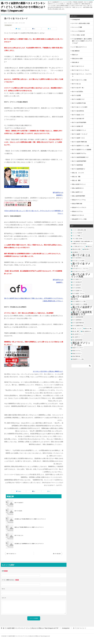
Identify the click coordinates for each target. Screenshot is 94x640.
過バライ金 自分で (19, 502)
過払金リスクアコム (77, 211)
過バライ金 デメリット (78, 66)
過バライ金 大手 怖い (78, 87)
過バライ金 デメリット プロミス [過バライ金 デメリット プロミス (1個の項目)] (79, 271)
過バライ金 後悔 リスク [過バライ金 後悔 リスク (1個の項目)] (77, 290)
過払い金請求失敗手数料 (78, 196)
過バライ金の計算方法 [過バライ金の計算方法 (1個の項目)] (76, 257)
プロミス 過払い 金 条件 (78, 35)
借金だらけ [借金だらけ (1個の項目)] (89, 246)
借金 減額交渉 (75, 50)
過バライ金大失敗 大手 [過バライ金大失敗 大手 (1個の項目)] (77, 282)
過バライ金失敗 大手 (77, 126)
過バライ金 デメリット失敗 (79, 80)
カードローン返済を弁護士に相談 (81, 23)
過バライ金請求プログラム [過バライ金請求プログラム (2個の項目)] (81, 308)
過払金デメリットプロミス (79, 207)
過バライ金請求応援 (77, 165)
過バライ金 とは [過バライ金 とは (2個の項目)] (81, 255)
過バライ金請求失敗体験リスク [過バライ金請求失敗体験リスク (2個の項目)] (81, 313)
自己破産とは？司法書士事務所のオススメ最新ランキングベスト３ (30, 519)
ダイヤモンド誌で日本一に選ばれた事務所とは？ (48, 371)
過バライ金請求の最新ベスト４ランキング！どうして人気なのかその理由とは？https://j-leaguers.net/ (22, 6)
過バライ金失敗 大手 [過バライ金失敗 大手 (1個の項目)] (76, 284)
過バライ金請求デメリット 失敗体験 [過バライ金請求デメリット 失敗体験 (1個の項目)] (79, 304)
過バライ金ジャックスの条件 (79, 107)
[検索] (81, 366)
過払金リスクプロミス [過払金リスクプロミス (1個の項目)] (76, 353)
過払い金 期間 (76, 180)
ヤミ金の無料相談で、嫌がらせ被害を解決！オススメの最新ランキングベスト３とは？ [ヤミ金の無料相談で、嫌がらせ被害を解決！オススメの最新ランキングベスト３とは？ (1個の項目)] (81, 242)
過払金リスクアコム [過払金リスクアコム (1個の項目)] (76, 350)
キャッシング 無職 (77, 27)
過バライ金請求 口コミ (78, 138)
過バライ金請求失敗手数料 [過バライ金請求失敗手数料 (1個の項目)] (77, 316)
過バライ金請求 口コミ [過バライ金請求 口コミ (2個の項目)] (81, 297)
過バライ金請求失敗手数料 (79, 161)
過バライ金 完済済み (77, 91)
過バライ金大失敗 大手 (78, 118)
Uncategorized (8, 25)
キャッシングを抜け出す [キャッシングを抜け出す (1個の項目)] (77, 232)
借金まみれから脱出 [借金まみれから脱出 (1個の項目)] (76, 249)
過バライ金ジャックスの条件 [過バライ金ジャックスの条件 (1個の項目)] (78, 260)
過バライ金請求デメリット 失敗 (80, 145)
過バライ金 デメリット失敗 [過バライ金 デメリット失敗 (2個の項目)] (80, 275)
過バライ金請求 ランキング (79, 134)
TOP (30, 628)
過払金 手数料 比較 (77, 203)
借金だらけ (75, 54)
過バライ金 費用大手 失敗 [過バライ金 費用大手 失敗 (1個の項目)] (77, 325)
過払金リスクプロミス (78, 215)
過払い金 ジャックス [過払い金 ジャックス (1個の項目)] (76, 328)
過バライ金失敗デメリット (79, 130)
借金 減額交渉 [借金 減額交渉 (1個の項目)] (75, 252)
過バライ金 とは (76, 83)
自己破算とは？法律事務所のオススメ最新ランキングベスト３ (29, 543)
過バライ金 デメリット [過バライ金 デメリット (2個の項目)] (80, 264)
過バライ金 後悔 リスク (78, 99)
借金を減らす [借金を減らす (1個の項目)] (87, 249)
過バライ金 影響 (76, 95)
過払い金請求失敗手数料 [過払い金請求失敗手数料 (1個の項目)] (77, 339)
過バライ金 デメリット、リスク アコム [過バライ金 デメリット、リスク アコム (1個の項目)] (80, 268)
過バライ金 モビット (11, 553)
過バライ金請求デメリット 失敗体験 (81, 149)
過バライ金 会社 (18, 510)
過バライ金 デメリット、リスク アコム (81, 75)
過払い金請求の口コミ (78, 188)
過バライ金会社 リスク (78, 114)
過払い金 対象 (76, 176)
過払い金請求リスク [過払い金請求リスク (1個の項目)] (76, 336)
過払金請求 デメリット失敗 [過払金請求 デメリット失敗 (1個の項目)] (78, 359)
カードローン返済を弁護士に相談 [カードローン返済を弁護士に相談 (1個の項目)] (79, 229)
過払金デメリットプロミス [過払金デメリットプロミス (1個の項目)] (77, 347)
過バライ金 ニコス (19, 535)
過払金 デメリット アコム (79, 199)
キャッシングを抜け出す (78, 31)
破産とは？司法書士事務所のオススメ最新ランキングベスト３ (29, 527)
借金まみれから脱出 (77, 58)
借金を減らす (75, 62)
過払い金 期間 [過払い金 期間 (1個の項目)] (75, 331)
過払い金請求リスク (77, 192)
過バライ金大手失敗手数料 (79, 122)
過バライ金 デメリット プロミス (80, 70)
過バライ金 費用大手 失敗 (79, 103)
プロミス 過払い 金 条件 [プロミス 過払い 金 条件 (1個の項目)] (77, 238)
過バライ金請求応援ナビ (78, 169)
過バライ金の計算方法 (78, 111)
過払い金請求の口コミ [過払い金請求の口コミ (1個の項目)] (86, 331)
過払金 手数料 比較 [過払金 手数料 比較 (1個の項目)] (76, 356)
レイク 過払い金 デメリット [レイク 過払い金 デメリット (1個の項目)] (78, 246)
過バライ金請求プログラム (79, 153)
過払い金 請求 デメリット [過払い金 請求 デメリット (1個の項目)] (77, 334)
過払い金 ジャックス (78, 172)
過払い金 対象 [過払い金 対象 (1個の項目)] (88, 328)
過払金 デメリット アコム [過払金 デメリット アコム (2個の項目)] (80, 344)
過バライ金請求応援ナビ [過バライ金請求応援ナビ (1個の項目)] (77, 319)
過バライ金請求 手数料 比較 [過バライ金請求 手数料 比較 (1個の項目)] (78, 322)
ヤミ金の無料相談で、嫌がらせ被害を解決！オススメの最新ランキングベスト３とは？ (82, 41)
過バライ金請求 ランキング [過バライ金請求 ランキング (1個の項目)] (78, 293)
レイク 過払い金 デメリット (79, 47)
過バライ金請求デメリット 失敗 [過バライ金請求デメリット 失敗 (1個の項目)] (78, 301)
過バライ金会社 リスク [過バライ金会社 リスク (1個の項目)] (77, 279)
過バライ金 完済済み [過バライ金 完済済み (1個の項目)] (76, 287)
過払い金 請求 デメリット (79, 184)
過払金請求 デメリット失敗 (79, 219)
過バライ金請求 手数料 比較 (79, 141)
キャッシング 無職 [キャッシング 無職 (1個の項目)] (76, 235)
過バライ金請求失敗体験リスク (80, 157)
